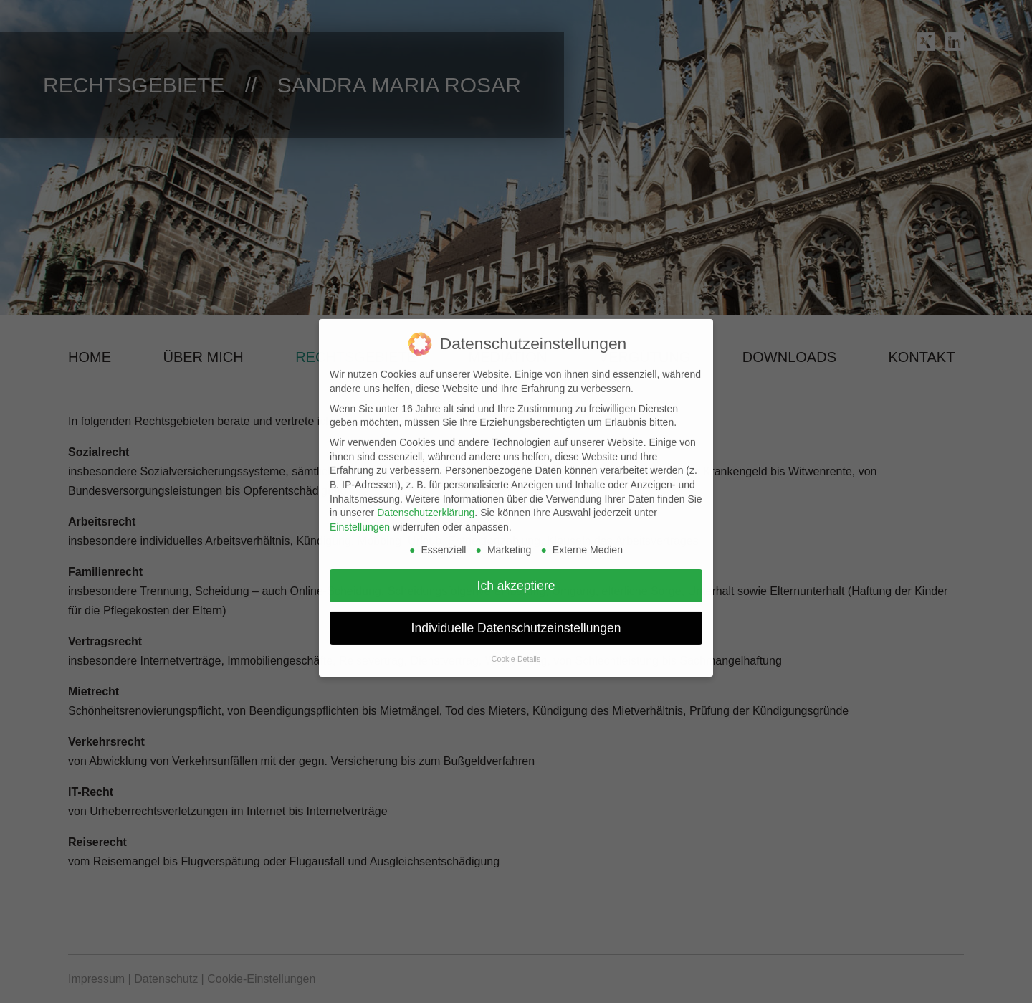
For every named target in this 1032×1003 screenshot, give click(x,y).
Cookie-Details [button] (516, 650)
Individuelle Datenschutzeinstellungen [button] (516, 619)
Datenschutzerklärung (425, 504)
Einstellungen (360, 518)
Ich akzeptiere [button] (516, 577)
